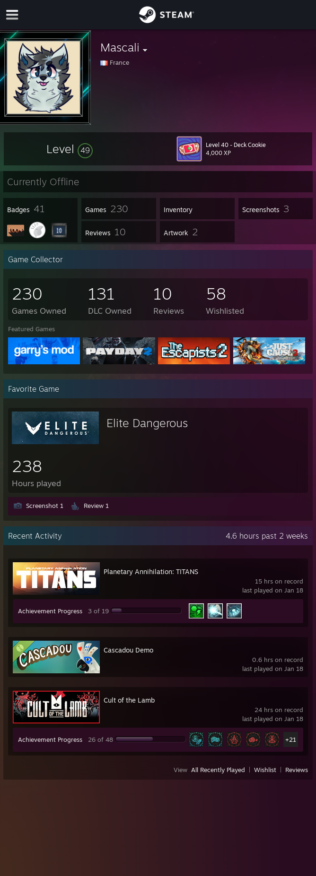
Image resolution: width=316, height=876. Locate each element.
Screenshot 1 (44, 505)
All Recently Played (218, 769)
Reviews (296, 769)
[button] (69, 148)
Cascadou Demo (128, 650)
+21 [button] (290, 739)
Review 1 (96, 505)
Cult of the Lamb (129, 700)
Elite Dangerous (147, 423)
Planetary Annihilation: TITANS (151, 571)
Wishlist (265, 769)
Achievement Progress (50, 611)
